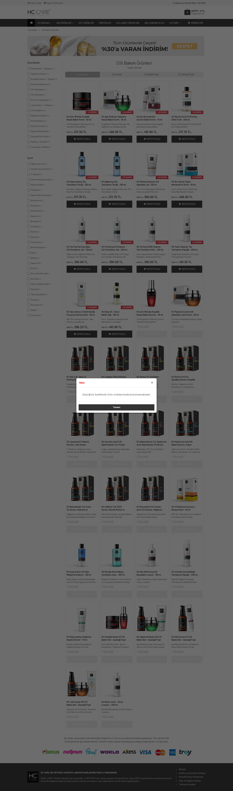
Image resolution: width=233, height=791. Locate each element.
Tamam (116, 407)
